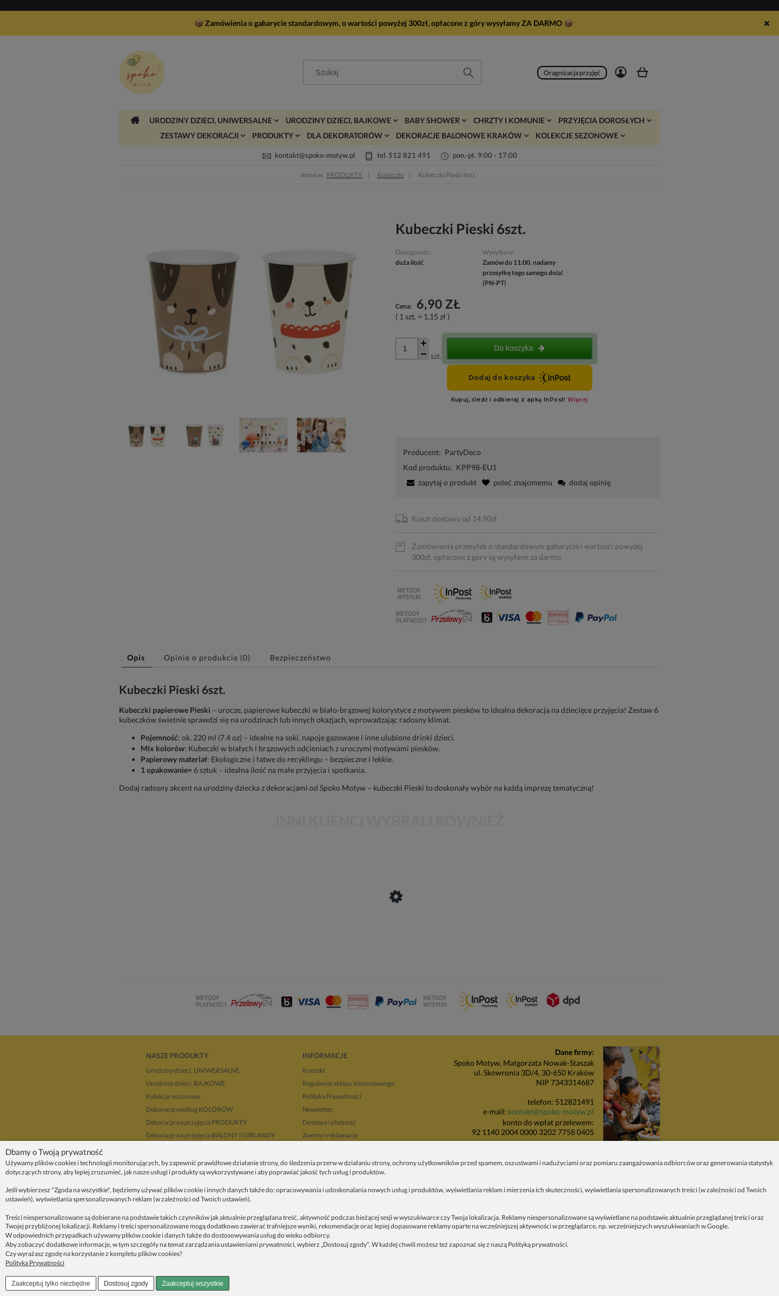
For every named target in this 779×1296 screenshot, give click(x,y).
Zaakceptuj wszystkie (192, 1283)
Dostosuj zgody (126, 1283)
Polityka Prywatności (34, 1263)
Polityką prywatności (537, 1244)
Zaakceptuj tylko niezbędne (50, 1283)
